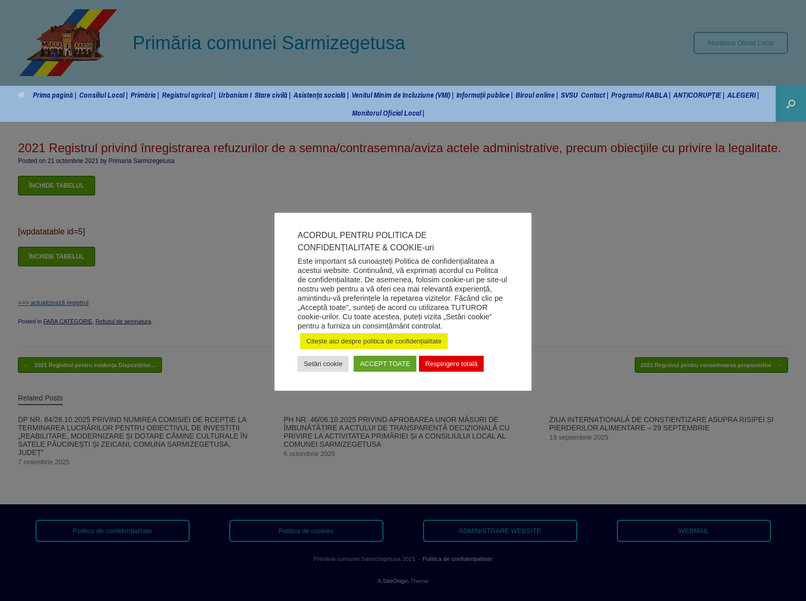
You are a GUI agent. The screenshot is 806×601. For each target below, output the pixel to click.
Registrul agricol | (188, 94)
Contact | (594, 94)
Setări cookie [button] (323, 364)
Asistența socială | (321, 94)
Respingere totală (451, 364)
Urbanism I (234, 94)
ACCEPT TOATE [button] (385, 364)
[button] (791, 104)
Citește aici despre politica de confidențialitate (374, 341)
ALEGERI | (743, 94)
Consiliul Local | (103, 94)
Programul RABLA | (640, 94)
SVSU (569, 94)
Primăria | (145, 94)
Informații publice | (484, 94)
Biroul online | (537, 94)
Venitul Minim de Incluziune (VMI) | (402, 94)
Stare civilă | (272, 94)
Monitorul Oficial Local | (388, 112)
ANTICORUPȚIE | (698, 94)
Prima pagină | (46, 94)
